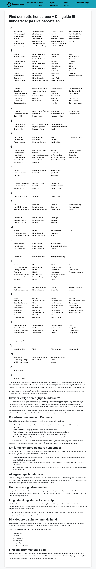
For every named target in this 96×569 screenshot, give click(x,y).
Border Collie (55, 71)
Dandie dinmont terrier (21, 114)
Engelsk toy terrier (38, 129)
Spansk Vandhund (57, 312)
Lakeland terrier (37, 218)
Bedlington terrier (20, 80)
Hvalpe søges (66, 4)
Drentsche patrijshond (58, 116)
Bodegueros (55, 59)
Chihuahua (54, 93)
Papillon (17, 265)
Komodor (54, 207)
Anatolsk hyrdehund (57, 41)
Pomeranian (55, 272)
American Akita (37, 39)
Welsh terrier (36, 360)
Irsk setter (35, 186)
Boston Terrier (55, 78)
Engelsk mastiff (19, 127)
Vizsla (34, 349)
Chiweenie (54, 98)
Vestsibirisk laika (19, 349)
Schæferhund (18, 315)
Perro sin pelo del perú (21, 274)
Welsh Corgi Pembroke (21, 362)
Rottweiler (54, 287)
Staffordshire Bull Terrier (77, 300)
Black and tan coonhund (40, 80)
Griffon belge (55, 153)
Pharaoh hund (37, 267)
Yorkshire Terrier (19, 378)
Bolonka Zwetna (56, 66)
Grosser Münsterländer (58, 160)
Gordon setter (18, 162)
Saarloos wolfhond (75, 312)
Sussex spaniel (74, 305)
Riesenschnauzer (38, 290)
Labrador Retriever (20, 220)
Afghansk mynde (19, 34)
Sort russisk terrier (57, 305)
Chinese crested (56, 96)
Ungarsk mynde (19, 341)
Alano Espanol (19, 43)
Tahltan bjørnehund (20, 325)
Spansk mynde (55, 310)
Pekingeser (18, 272)
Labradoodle (18, 218)
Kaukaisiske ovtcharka (21, 209)
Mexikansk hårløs (56, 231)
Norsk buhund (37, 244)
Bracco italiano (74, 56)
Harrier (16, 170)
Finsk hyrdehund (19, 142)
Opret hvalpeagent (55, 4)
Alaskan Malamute (38, 31)
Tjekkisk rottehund (57, 325)
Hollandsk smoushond (39, 170)
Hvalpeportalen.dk (28, 385)
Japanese (35, 196)
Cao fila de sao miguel (39, 89)
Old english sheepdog (58, 257)
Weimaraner (18, 357)
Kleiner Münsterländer (39, 209)
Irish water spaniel (38, 183)
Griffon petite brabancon (59, 157)
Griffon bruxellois (56, 155)
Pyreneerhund (73, 270)
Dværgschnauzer (74, 114)
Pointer (34, 279)
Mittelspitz (54, 233)
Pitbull (34, 272)
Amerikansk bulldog (39, 46)
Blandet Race (55, 54)
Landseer (35, 222)
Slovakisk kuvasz (56, 300)
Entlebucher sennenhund (59, 127)
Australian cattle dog (57, 46)
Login (87, 3)
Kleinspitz (54, 205)
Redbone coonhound (21, 290)
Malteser (17, 231)
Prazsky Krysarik (56, 277)
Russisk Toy (54, 290)
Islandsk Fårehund (57, 186)
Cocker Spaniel (74, 93)
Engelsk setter (19, 129)
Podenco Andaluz (38, 274)
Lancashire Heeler (38, 220)
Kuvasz (71, 209)
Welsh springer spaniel (40, 357)
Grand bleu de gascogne (40, 155)
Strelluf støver (73, 303)
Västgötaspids (73, 349)
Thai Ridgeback (19, 333)
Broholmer (72, 68)
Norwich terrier (56, 244)
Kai (15, 205)
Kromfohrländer (74, 207)
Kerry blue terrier (37, 207)
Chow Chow (55, 103)
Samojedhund (18, 300)
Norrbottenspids (19, 248)
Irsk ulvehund (55, 183)
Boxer (71, 54)
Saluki (16, 298)
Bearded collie (19, 76)
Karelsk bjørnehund (20, 207)
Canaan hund (18, 101)
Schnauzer (17, 312)
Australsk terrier (74, 39)
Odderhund (17, 257)
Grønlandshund (74, 157)
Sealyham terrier (19, 317)
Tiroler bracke (37, 333)
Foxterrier (54, 140)
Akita (16, 41)
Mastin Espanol (37, 233)
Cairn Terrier (18, 91)
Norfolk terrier (18, 246)
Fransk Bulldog (55, 142)
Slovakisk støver (56, 303)
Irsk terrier (35, 188)
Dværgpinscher (74, 111)
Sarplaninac (18, 305)
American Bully (37, 41)
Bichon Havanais (38, 78)
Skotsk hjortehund (38, 312)
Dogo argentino (37, 116)
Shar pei (35, 298)
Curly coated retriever (76, 103)
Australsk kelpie (74, 36)
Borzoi (53, 76)
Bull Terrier (72, 71)
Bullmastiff (72, 73)
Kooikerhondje (55, 209)
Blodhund (54, 56)
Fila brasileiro (18, 140)
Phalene (35, 265)
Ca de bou (17, 89)
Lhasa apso (54, 220)
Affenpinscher (19, 31)
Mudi (70, 231)
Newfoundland (19, 244)
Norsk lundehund (38, 248)
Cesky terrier (36, 101)
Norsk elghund (37, 246)
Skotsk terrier (36, 315)
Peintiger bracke (19, 270)
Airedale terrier (19, 36)
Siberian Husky (37, 308)
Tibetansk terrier (37, 330)
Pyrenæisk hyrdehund (76, 272)
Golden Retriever (19, 157)
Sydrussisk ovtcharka (76, 310)
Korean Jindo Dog (75, 205)
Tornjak (53, 333)
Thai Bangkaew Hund (21, 330)
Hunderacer (79, 3)
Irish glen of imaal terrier (22, 183)
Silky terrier (36, 310)
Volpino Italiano (56, 349)
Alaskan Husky (19, 46)
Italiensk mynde (56, 188)
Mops (52, 235)
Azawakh (72, 41)
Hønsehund (54, 175)
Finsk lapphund (37, 137)
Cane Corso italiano (20, 93)
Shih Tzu (35, 305)
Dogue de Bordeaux (57, 114)
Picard (34, 270)
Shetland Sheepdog (38, 300)
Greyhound (54, 150)
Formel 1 (54, 137)
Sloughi (53, 298)
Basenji (16, 54)
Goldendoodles (19, 160)
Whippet (53, 362)
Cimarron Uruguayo (75, 89)
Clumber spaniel (74, 91)
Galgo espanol (19, 150)
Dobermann (36, 114)
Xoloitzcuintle (18, 370)
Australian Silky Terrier (76, 34)
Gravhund (35, 162)
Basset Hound (19, 66)
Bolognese (54, 64)
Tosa (70, 325)
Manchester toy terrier (21, 235)
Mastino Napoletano (39, 235)
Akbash (16, 39)
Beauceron (17, 78)
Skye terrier (36, 317)
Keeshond (35, 205)
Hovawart (35, 173)
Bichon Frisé (36, 76)
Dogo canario (55, 111)
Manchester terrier (20, 233)
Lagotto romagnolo (20, 222)
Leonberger (54, 218)
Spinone (53, 315)
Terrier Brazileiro (19, 328)
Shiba (34, 303)
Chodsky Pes (55, 101)
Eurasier (53, 129)
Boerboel (54, 61)
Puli (70, 265)
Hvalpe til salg (42, 4)
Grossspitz (72, 155)
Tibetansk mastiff (38, 325)
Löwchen (54, 222)
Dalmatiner (17, 111)
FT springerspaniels (75, 137)
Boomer (53, 68)
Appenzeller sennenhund (59, 43)
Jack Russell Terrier (20, 196)
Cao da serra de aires (21, 103)
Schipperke (18, 310)
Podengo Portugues (39, 277)
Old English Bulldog (38, 257)
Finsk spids (36, 140)
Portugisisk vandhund (58, 274)
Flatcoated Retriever (39, 142)
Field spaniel (18, 137)
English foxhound (56, 124)
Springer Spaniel (56, 317)
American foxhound (38, 43)
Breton (71, 64)
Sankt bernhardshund (21, 303)
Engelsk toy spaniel (38, 127)
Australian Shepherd (75, 31)
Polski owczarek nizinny (58, 265)
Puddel (53, 279)
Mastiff (34, 231)
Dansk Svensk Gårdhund (40, 111)
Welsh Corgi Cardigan (21, 360)
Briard (71, 66)
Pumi (70, 267)
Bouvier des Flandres (57, 80)
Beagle (16, 73)
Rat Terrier (17, 287)
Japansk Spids (55, 196)
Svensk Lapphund (75, 308)
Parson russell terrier (21, 267)
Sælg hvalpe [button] (31, 3)
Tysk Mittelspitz (74, 330)
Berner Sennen (37, 73)
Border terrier (55, 73)
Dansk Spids (18, 116)
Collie (71, 96)
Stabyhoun (72, 298)
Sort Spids (54, 308)
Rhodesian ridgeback (39, 287)
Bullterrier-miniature (75, 76)
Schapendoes (18, 308)
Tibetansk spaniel (38, 328)
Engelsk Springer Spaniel (40, 124)
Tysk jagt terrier (74, 328)
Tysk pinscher (73, 333)
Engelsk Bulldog (19, 124)
